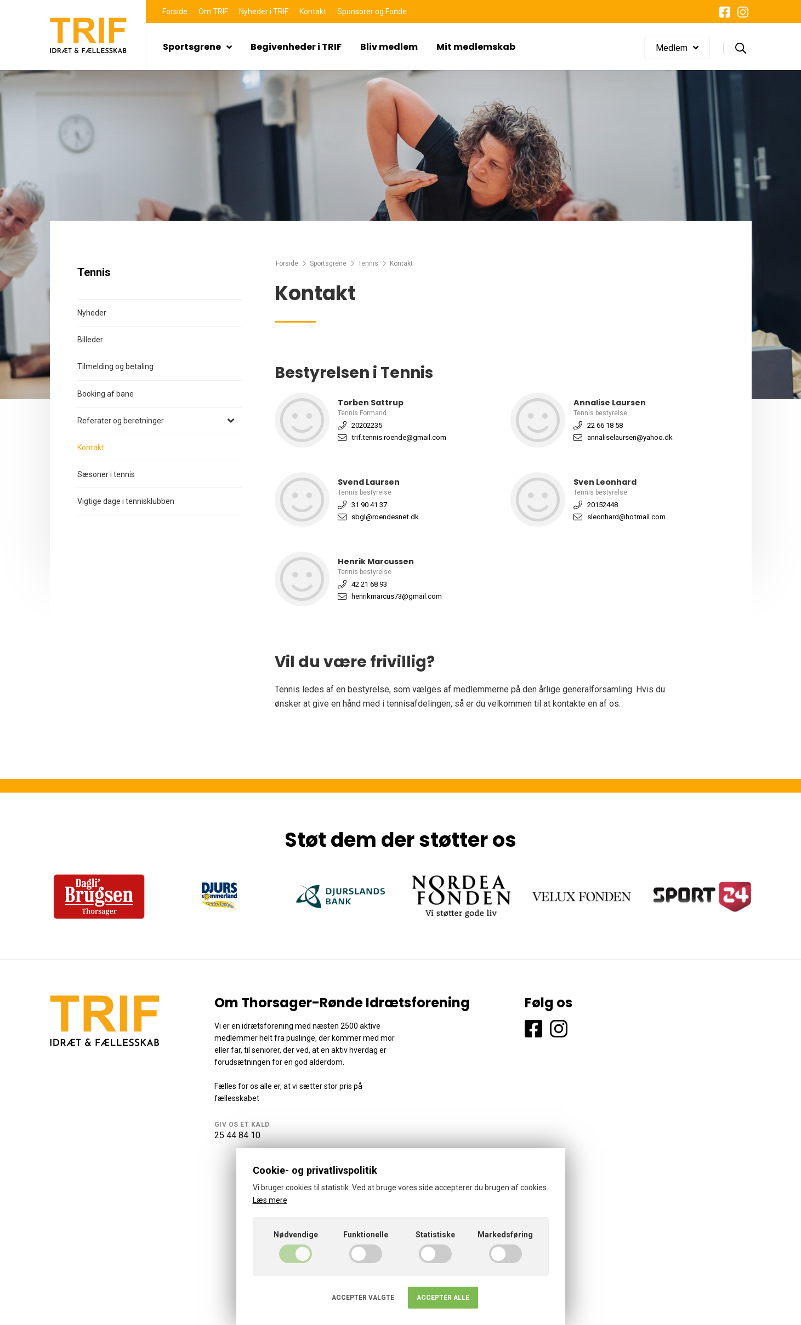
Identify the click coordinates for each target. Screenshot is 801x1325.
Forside (175, 11)
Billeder (90, 339)
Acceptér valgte (363, 1297)
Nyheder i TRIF (263, 11)
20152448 (602, 505)
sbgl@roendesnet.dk (385, 517)
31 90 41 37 (369, 505)
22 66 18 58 (605, 425)
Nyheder (91, 312)
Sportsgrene (197, 47)
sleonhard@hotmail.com (626, 517)
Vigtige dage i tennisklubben (125, 501)
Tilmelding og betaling (115, 366)
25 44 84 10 (237, 1135)
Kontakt (312, 11)
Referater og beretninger (120, 420)
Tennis (368, 263)
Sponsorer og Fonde (372, 11)
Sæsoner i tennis (106, 474)
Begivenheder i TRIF (296, 47)
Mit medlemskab (475, 47)
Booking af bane (105, 393)
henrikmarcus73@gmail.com (396, 596)
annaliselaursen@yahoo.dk (630, 437)
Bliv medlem (389, 47)
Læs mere (270, 1200)
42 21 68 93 (369, 584)
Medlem (677, 48)
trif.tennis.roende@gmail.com (398, 437)
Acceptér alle (443, 1297)
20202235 (366, 425)
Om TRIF (213, 11)
